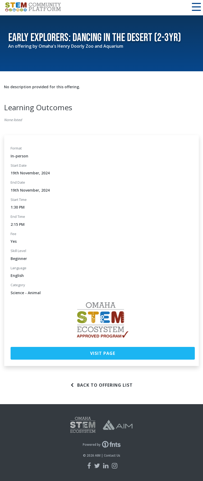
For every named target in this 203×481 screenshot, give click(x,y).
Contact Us (112, 455)
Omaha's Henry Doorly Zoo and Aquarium (81, 46)
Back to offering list (102, 385)
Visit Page (102, 353)
